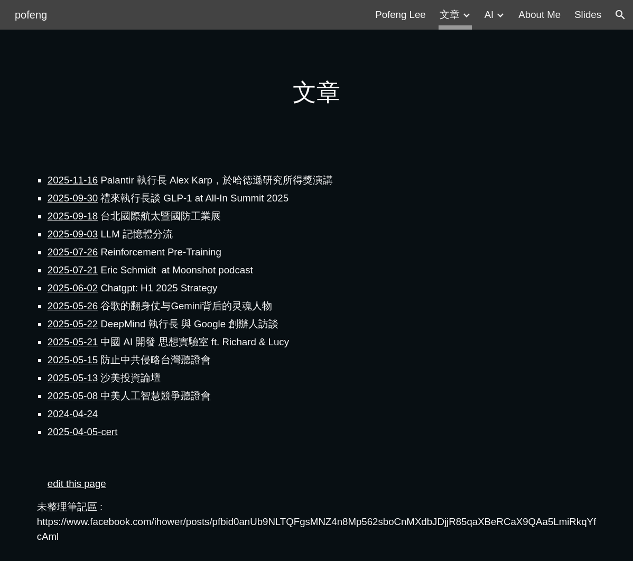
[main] (316, 93)
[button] (620, 14)
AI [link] (489, 14)
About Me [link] (539, 14)
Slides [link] (587, 14)
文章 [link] (450, 14)
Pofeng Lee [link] (400, 14)
